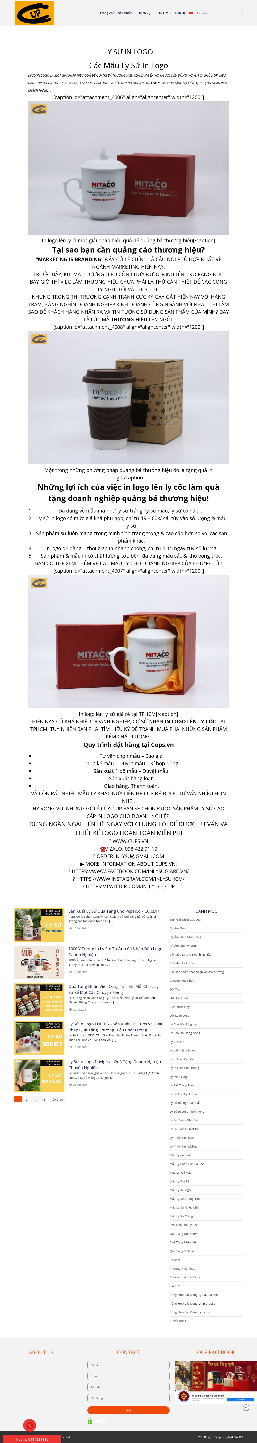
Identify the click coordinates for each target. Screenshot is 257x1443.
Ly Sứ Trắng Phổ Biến (184, 1120)
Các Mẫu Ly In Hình (183, 963)
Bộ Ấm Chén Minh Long (185, 937)
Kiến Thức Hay (180, 1007)
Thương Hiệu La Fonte (185, 1277)
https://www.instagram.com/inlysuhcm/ (130, 878)
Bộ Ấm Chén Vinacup (184, 946)
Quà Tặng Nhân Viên (184, 1242)
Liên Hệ (180, 13)
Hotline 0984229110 (32, 1439)
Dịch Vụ (145, 13)
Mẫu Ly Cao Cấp (181, 1155)
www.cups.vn (130, 841)
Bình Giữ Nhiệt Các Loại (185, 919)
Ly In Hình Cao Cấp (182, 1059)
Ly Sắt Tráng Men (182, 1085)
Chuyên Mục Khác (182, 980)
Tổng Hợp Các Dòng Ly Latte (190, 1312)
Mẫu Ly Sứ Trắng (181, 1216)
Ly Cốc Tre (177, 1042)
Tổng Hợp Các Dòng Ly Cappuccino (194, 1295)
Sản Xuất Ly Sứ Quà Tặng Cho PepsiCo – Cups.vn (114, 911)
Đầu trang (246, 1407)
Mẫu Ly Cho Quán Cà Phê (187, 1164)
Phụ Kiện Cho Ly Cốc (184, 1225)
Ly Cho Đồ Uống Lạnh (184, 1024)
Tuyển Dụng (178, 1321)
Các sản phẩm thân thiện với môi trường (197, 972)
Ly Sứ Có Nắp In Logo (184, 1094)
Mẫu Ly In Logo (180, 1190)
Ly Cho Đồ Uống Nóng (185, 1033)
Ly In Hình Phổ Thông (184, 1068)
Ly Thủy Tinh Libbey (183, 1146)
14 (43, 1099)
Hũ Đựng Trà (179, 998)
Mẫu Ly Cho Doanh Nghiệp (145, 563)
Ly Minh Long (179, 1077)
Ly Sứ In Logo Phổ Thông (187, 1111)
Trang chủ (107, 13)
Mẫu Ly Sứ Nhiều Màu (184, 1207)
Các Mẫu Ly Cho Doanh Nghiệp (190, 954)
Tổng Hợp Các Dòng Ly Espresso (193, 1303)
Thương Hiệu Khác (182, 1268)
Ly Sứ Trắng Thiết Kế (184, 1129)
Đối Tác (175, 989)
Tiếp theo (56, 1099)
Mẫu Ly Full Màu (180, 1172)
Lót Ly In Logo (180, 1015)
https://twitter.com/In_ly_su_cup (130, 886)
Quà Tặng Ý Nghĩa (182, 1251)
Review (175, 1260)
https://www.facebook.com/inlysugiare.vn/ (130, 871)
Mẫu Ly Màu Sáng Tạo (185, 1199)
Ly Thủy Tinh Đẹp (182, 1138)
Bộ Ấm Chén (178, 928)
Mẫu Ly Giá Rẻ (179, 1181)
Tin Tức (162, 13)
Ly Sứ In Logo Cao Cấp (185, 1103)
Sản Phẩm (125, 13)
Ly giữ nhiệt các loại (183, 1050)
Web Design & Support (211, 1437)
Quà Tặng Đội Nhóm (184, 1234)
